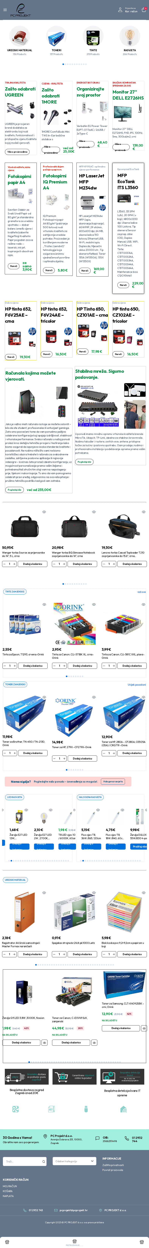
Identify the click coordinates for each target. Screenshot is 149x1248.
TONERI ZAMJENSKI (16, 675)
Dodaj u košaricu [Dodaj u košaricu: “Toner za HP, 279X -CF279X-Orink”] (82, 749)
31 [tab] (104, 956)
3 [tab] (68, 64)
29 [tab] (99, 956)
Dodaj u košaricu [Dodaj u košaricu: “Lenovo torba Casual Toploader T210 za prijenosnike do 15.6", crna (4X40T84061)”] (132, 563)
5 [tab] (72, 64)
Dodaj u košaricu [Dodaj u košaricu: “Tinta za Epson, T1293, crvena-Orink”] (32, 656)
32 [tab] (106, 956)
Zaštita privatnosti (113, 1163)
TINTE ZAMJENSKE (15, 582)
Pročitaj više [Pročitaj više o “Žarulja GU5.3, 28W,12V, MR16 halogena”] (85, 837)
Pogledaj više (15, 489)
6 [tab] (74, 64)
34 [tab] (111, 956)
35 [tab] (113, 956)
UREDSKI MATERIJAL (19, 50)
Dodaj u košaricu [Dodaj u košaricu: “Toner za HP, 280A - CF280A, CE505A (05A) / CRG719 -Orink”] (131, 743)
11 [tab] (86, 64)
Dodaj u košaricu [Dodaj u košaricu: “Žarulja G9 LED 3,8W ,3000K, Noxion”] (21, 1033)
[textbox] (73, 1160)
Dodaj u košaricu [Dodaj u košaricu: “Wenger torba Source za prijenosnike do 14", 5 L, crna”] (32, 563)
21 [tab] (54, 852)
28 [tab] (97, 956)
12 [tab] (34, 852)
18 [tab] (47, 852)
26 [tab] (66, 852)
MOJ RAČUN (10, 1185)
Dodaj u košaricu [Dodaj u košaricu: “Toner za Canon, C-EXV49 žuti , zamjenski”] (71, 1033)
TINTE (93, 50)
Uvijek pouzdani (137, 675)
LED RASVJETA (15, 788)
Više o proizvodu (84, 144)
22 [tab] (57, 852)
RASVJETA (130, 50)
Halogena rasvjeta (113, 772)
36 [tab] (108, 1061)
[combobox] (74, 1160)
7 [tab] (77, 64)
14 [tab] (38, 852)
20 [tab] (52, 852)
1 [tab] (63, 64)
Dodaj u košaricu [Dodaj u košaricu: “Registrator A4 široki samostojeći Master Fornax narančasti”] (32, 945)
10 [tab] (83, 64)
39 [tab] (115, 1061)
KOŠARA (7, 1190)
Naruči (14, 267)
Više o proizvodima (18, 151)
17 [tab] (45, 852)
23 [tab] (59, 852)
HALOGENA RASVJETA (91, 788)
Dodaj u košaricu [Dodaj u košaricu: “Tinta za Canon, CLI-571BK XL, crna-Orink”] (82, 656)
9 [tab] (81, 64)
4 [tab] (70, 64)
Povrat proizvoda (112, 1168)
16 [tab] (43, 852)
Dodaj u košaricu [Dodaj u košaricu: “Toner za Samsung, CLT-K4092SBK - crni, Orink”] (121, 1019)
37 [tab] (111, 1061)
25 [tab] (63, 852)
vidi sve (141, 582)
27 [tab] (68, 852)
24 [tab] (61, 852)
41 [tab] (120, 1061)
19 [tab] (50, 852)
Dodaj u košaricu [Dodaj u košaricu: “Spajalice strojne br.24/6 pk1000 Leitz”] (82, 945)
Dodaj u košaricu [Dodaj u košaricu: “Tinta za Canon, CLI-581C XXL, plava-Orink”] (131, 656)
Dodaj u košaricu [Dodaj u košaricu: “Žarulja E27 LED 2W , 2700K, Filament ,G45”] (61, 838)
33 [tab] (108, 956)
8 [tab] (79, 64)
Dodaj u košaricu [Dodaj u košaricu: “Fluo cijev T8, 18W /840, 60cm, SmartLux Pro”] (132, 838)
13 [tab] (36, 852)
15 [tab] (41, 852)
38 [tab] (113, 1061)
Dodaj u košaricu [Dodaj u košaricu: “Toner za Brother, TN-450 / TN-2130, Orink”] (32, 743)
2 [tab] (65, 64)
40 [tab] (118, 1061)
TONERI (56, 50)
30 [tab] (102, 956)
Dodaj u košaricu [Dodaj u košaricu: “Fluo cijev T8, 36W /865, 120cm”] (108, 838)
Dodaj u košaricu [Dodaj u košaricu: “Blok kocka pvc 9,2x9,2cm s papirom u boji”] (132, 945)
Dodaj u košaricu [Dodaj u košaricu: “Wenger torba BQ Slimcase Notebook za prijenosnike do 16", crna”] (82, 563)
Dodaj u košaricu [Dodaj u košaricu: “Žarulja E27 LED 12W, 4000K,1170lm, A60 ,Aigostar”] (36, 838)
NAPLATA (8, 1194)
